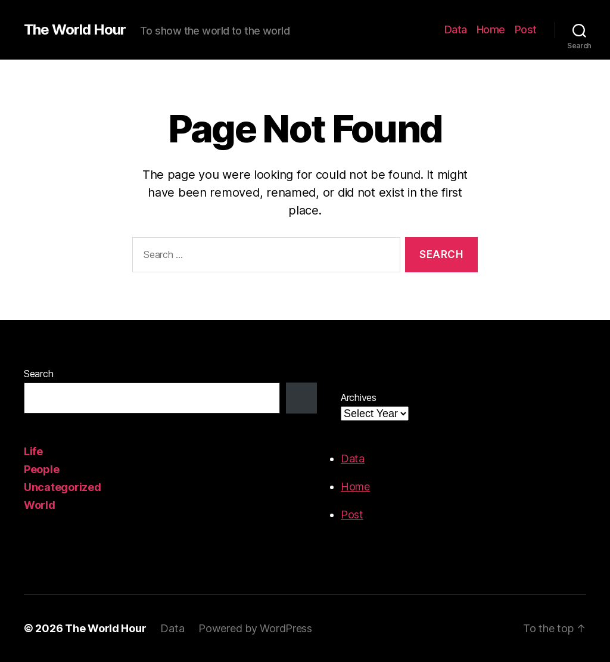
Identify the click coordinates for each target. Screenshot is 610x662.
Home (491, 29)
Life (33, 451)
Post (526, 29)
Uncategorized (62, 487)
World (39, 505)
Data (455, 29)
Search (38, 374)
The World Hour (75, 30)
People (41, 469)
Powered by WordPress (255, 628)
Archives (358, 397)
